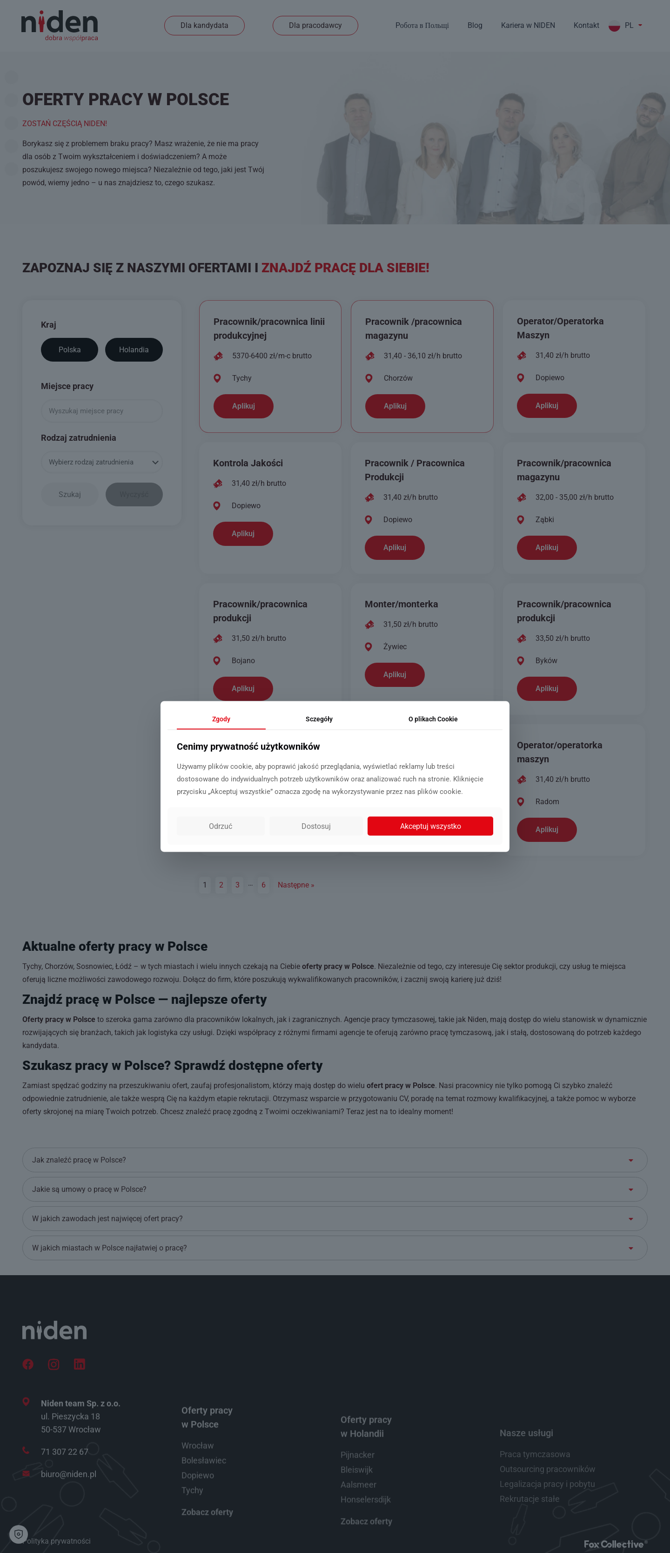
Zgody (221, 718)
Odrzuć (220, 826)
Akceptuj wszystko (430, 826)
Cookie (433, 718)
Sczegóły (319, 718)
